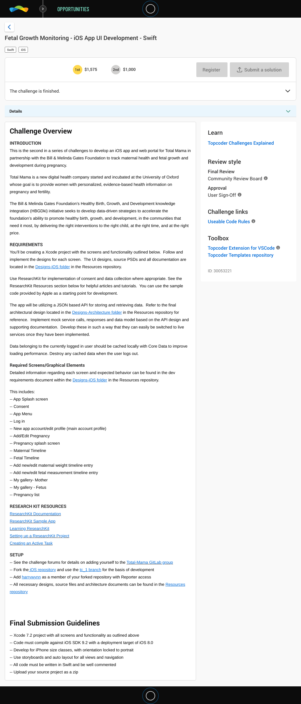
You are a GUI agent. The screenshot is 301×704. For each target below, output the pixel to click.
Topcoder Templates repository (240, 255)
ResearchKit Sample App (33, 521)
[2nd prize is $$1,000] (116, 69)
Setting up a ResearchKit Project (39, 535)
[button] (287, 91)
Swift (10, 50)
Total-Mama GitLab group (149, 562)
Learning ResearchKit (29, 528)
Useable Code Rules (229, 221)
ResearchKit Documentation (35, 513)
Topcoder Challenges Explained (241, 143)
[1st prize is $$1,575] (77, 69)
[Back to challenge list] (9, 27)
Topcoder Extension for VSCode (241, 248)
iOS (23, 50)
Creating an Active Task (31, 543)
